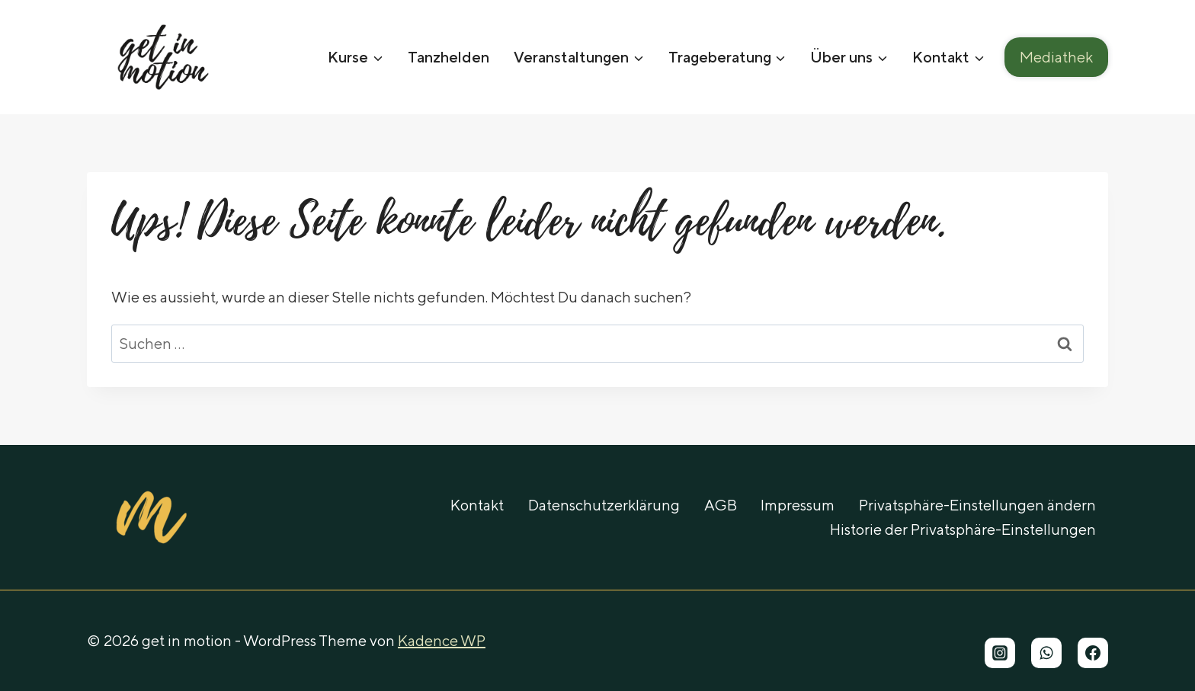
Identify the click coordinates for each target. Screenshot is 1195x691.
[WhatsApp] (1046, 653)
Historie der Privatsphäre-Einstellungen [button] (963, 529)
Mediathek (1056, 57)
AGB (720, 504)
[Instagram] (1000, 653)
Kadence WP (441, 640)
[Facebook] (1093, 653)
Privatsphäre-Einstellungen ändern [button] (977, 504)
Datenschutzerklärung (604, 504)
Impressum (798, 504)
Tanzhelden (448, 57)
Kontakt (477, 504)
